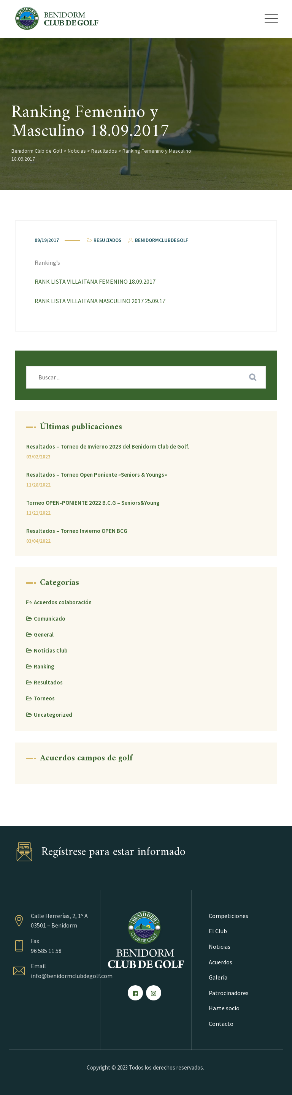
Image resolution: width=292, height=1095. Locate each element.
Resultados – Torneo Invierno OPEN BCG (76, 530)
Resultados (107, 240)
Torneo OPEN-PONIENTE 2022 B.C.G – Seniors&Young (93, 502)
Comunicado (49, 618)
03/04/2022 (38, 541)
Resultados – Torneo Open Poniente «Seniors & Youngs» (96, 474)
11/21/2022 (38, 513)
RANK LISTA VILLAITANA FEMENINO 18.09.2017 (95, 281)
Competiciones (228, 916)
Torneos (44, 698)
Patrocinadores (229, 993)
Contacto (221, 1023)
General (44, 634)
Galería (218, 977)
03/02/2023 (38, 456)
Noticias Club (50, 650)
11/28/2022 (38, 485)
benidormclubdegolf (157, 240)
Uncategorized (53, 714)
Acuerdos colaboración (63, 602)
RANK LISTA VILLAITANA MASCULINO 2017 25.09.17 (100, 301)
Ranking (44, 666)
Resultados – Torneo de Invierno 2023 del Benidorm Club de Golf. (107, 446)
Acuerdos (220, 962)
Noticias (219, 946)
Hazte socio (224, 1008)
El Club (218, 931)
